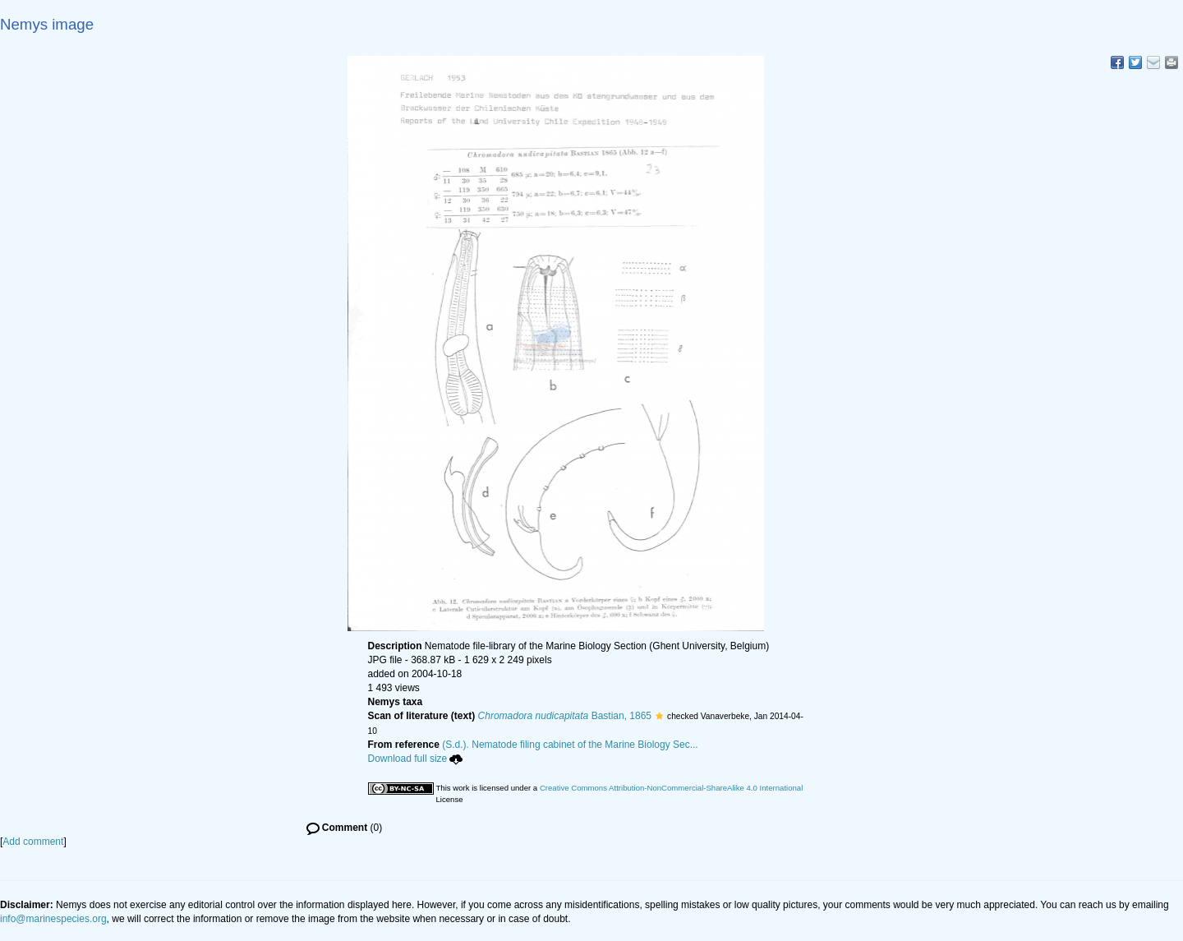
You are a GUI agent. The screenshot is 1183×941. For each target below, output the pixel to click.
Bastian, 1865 (564, 716)
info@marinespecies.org (53, 919)
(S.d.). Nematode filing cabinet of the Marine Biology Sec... (570, 744)
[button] (659, 716)
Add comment (32, 841)
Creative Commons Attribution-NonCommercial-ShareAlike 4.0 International (671, 787)
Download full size (415, 758)
